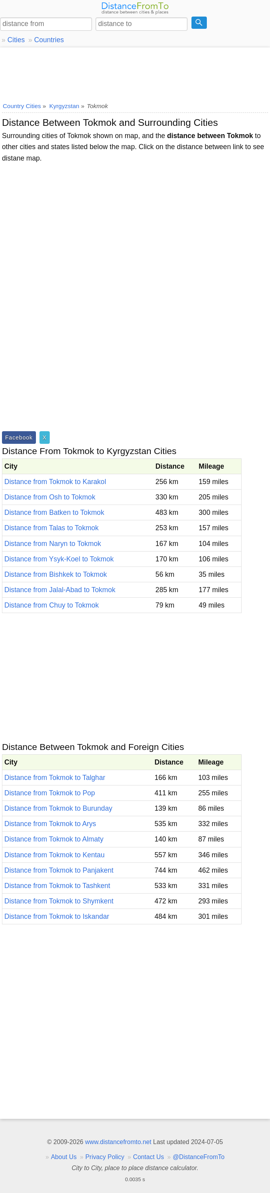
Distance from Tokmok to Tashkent (57, 886)
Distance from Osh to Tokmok (49, 497)
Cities (16, 40)
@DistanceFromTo (199, 1157)
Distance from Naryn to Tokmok (52, 544)
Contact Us (148, 1157)
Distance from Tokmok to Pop (49, 793)
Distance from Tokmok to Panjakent (58, 870)
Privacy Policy (104, 1157)
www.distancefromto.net (118, 1142)
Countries (49, 40)
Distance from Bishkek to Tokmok (55, 574)
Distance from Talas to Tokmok (51, 528)
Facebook (19, 437)
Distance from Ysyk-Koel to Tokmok (59, 559)
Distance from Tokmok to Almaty (53, 839)
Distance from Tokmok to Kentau (54, 855)
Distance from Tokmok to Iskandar (56, 916)
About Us (64, 1157)
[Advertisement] (135, 73)
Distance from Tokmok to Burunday (58, 808)
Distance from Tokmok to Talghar (54, 778)
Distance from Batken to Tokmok (54, 512)
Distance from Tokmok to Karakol (55, 482)
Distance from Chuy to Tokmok (51, 605)
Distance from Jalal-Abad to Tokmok (59, 590)
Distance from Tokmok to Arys (50, 824)
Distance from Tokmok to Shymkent (58, 901)
